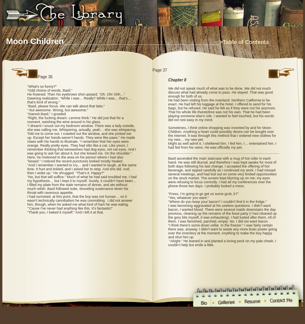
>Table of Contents (244, 42)
